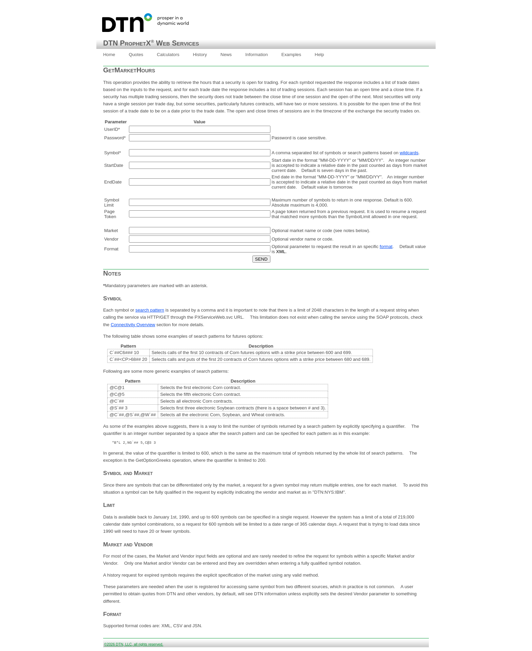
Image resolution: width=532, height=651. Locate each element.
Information (256, 54)
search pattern (149, 310)
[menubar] (213, 54)
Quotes (136, 54)
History (200, 54)
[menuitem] (109, 54)
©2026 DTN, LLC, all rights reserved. (133, 645)
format (386, 246)
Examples (291, 54)
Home (109, 54)
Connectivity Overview (133, 324)
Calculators (168, 54)
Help (319, 54)
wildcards (409, 152)
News (226, 54)
